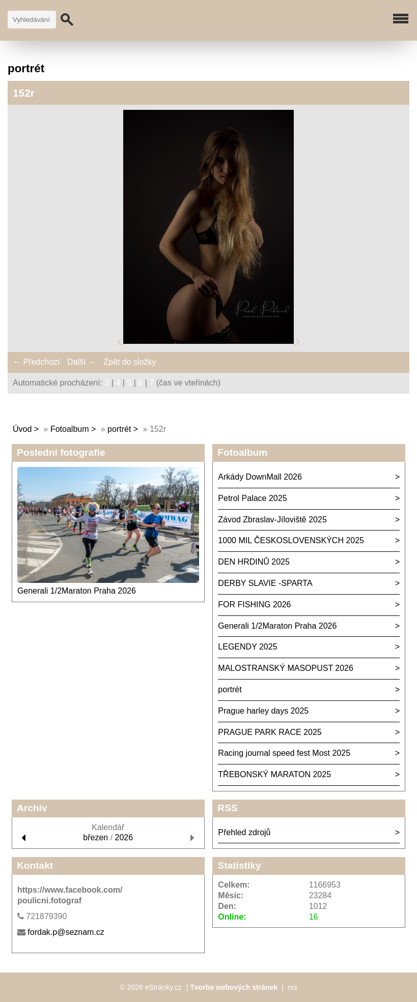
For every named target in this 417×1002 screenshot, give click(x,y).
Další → (81, 362)
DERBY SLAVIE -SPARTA (265, 583)
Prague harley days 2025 (263, 710)
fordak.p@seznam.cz (65, 932)
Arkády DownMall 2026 (260, 477)
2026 (124, 837)
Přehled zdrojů (244, 832)
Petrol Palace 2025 (252, 498)
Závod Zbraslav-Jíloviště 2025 (272, 519)
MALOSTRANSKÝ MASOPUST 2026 (285, 668)
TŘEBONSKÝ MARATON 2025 (274, 774)
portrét (119, 429)
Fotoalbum (69, 429)
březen (95, 837)
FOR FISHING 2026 (254, 604)
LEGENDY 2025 (247, 646)
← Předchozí (36, 362)
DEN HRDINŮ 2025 (253, 561)
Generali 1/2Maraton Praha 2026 (76, 590)
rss (292, 987)
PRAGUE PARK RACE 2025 (269, 732)
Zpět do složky (129, 362)
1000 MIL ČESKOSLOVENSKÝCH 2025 (291, 540)
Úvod (22, 429)
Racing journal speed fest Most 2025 (284, 753)
